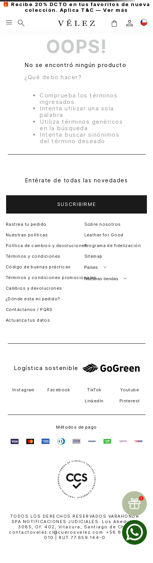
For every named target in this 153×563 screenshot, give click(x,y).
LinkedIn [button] (94, 401)
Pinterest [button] (129, 401)
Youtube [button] (129, 389)
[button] (114, 23)
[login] (129, 23)
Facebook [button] (58, 389)
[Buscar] (21, 23)
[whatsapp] (134, 532)
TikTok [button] (94, 389)
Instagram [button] (23, 389)
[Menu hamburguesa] (9, 23)
